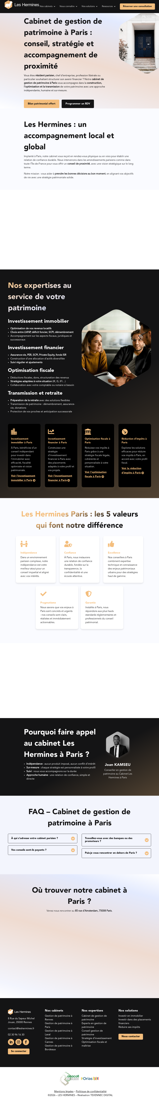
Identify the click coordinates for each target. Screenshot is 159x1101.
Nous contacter (131, 1036)
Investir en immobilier (130, 1015)
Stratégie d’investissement (97, 1038)
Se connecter (18, 1050)
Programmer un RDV (78, 104)
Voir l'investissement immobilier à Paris (23, 477)
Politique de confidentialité (91, 1091)
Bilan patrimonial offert (41, 104)
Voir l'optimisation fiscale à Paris (96, 474)
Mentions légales (63, 1091)
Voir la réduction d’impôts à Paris (131, 470)
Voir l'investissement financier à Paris (60, 477)
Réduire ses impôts (129, 1027)
